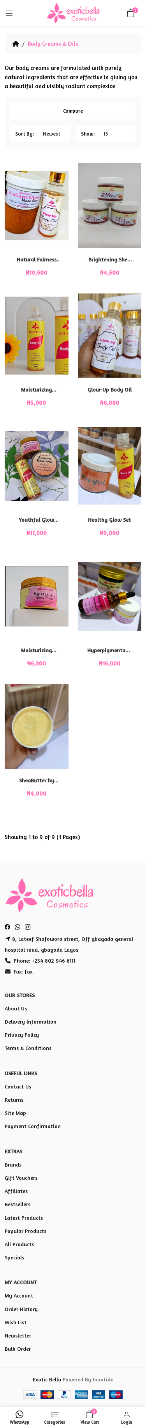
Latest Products (24, 1217)
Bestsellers (17, 1204)
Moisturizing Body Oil (36, 390)
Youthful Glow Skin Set (36, 520)
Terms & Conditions (28, 1048)
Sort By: (24, 134)
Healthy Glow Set (109, 519)
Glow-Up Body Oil (110, 389)
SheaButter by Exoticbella (36, 780)
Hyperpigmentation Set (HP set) (109, 650)
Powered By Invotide (88, 1379)
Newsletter (18, 1335)
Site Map (15, 1112)
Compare (73, 111)
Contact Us (18, 1086)
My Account (19, 1295)
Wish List (15, 1322)
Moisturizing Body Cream (36, 650)
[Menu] (9, 13)
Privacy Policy (22, 1034)
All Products (19, 1244)
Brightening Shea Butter (109, 259)
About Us (16, 1008)
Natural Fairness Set (36, 259)
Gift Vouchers (21, 1177)
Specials (14, 1257)
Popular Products (25, 1231)
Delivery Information (30, 1021)
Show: (88, 134)
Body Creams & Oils (53, 43)
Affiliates (16, 1191)
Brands (13, 1164)
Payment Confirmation (33, 1126)
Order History (21, 1309)
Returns (14, 1099)
